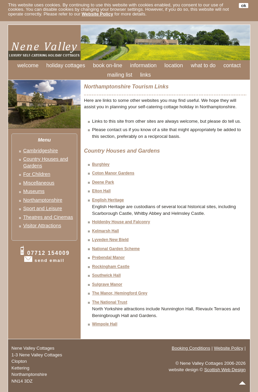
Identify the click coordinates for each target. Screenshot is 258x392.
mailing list (119, 75)
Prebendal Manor (108, 257)
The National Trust (109, 302)
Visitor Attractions (42, 225)
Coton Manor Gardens (113, 173)
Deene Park (103, 182)
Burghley (101, 164)
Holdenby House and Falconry (121, 222)
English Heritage (108, 200)
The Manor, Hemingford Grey (119, 293)
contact (232, 65)
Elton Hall (101, 191)
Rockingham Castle (110, 266)
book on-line (107, 65)
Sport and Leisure (42, 208)
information (143, 65)
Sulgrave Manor (107, 284)
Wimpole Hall (104, 324)
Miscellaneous (38, 183)
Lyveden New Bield (110, 239)
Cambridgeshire (40, 150)
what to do (203, 65)
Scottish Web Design (225, 369)
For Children (36, 174)
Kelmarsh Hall (105, 231)
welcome (27, 65)
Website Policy (97, 13)
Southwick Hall (106, 275)
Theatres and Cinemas (48, 217)
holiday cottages (65, 65)
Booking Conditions (191, 348)
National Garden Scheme (116, 248)
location (174, 65)
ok (243, 5)
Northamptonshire (42, 200)
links (145, 75)
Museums (34, 191)
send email (49, 260)
